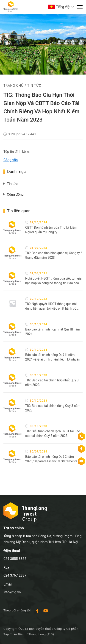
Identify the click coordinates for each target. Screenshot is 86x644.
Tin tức (34, 85)
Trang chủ (13, 85)
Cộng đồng (15, 194)
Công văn (10, 160)
